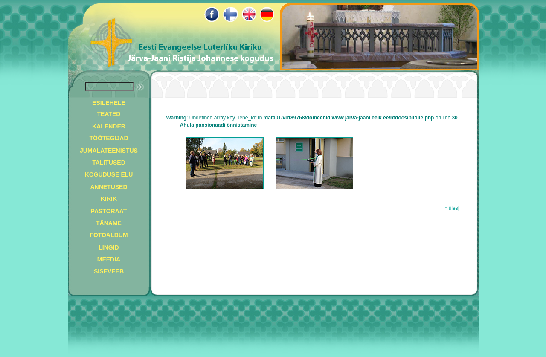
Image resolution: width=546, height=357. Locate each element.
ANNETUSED (108, 186)
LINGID (109, 247)
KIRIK (109, 198)
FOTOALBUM (109, 235)
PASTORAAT (109, 211)
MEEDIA (108, 259)
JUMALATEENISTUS (109, 150)
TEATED (109, 113)
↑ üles (451, 208)
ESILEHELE (108, 102)
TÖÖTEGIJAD (108, 138)
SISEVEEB (109, 271)
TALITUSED (108, 162)
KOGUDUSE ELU (109, 174)
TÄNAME (109, 223)
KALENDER (108, 126)
